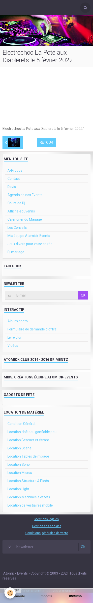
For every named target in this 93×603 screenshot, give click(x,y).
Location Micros (19, 473)
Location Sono (18, 464)
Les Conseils (17, 228)
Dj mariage (15, 252)
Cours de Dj (16, 203)
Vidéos (12, 346)
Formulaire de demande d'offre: (32, 329)
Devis (11, 187)
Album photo (17, 321)
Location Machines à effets (28, 497)
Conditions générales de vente (46, 533)
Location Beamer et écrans (28, 440)
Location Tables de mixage (28, 456)
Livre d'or (14, 337)
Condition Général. (21, 424)
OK (83, 295)
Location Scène (19, 448)
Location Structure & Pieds (28, 481)
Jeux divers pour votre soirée (30, 244)
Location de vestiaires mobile (30, 505)
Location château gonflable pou (32, 432)
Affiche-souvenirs (21, 211)
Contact (13, 179)
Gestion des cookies (46, 526)
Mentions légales (46, 519)
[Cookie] (10, 593)
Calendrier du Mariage (24, 219)
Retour (46, 142)
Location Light (18, 489)
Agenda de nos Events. (25, 195)
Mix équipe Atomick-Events (28, 236)
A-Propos (14, 170)
